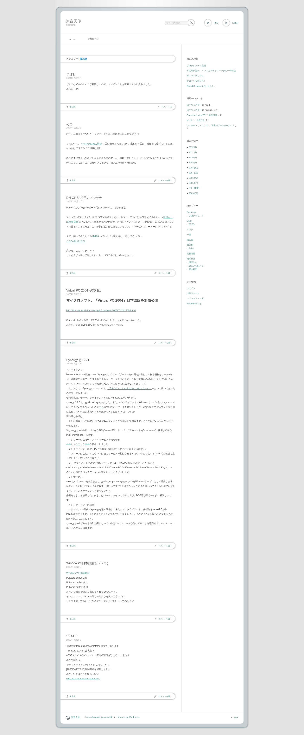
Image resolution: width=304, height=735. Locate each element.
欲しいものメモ (196, 266)
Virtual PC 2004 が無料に (83, 290)
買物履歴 (193, 269)
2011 (193, 152)
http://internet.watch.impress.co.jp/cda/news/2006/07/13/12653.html (101, 310)
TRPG (192, 224)
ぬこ (69, 124)
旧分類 (190, 245)
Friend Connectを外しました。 (201, 86)
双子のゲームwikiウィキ (222, 125)
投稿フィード (193, 293)
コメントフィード (195, 298)
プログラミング (196, 216)
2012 (193, 147)
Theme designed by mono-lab (98, 717)
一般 (189, 234)
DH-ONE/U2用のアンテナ (84, 197)
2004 (194, 188)
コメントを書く (165, 180)
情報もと (168, 217)
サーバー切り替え (195, 76)
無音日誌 (213, 115)
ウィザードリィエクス (197, 125)
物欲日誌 (191, 258)
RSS (216, 23)
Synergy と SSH (77, 360)
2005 (193, 183)
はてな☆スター (194, 105)
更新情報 (191, 253)
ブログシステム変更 (196, 65)
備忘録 (72, 107)
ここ (101, 407)
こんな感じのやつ (75, 241)
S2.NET (71, 636)
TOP (236, 717)
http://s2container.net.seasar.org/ (83, 678)
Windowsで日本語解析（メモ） (88, 563)
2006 (193, 178)
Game (190, 221)
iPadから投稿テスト (196, 81)
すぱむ (71, 74)
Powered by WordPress (128, 717)
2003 (193, 193)
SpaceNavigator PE (196, 115)
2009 (193, 162)
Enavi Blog (73, 222)
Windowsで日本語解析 (78, 573)
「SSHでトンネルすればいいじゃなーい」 (129, 388)
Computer (191, 212)
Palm (191, 248)
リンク (190, 229)
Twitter (235, 23)
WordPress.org (194, 303)
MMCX (95, 236)
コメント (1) (166, 107)
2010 (193, 157)
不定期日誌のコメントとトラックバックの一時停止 (211, 70)
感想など (193, 262)
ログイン (191, 288)
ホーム (72, 39)
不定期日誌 (93, 39)
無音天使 (73, 21)
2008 (193, 167)
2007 (193, 173)
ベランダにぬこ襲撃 (91, 143)
